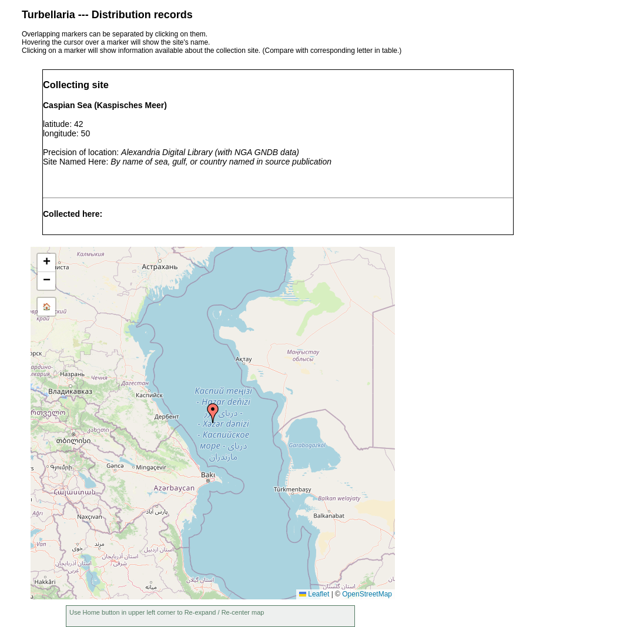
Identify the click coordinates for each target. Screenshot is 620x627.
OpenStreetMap (367, 594)
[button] (213, 413)
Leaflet (314, 594)
